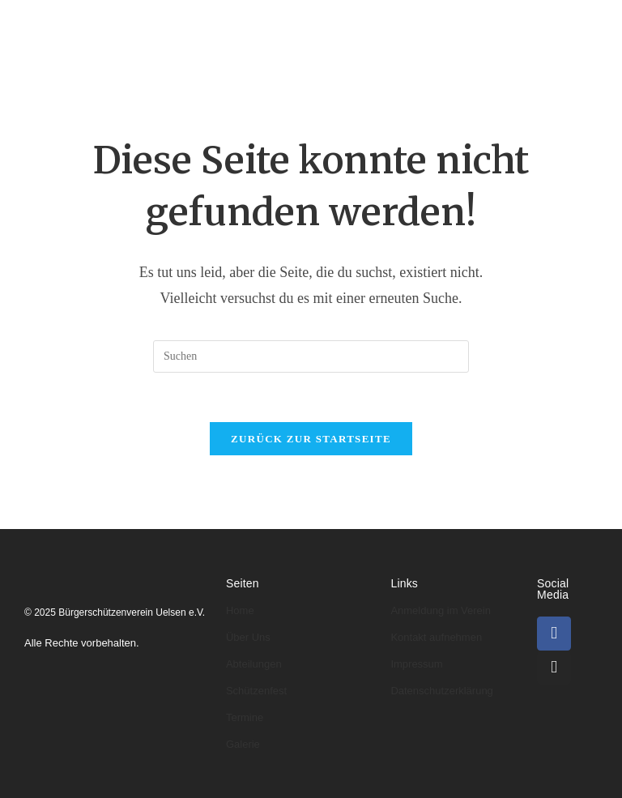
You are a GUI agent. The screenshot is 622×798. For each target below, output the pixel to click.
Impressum (416, 664)
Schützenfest (256, 691)
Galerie (368, 69)
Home (164, 22)
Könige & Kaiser (449, 22)
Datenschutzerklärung (441, 691)
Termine (294, 69)
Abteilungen (333, 22)
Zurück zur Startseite (311, 439)
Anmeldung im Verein (440, 610)
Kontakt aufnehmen (436, 637)
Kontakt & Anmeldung (485, 69)
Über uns (238, 22)
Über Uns (248, 637)
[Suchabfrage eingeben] (311, 356)
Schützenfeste (198, 69)
